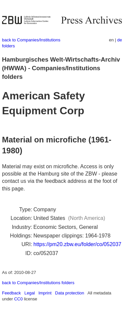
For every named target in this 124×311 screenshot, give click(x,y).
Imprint (45, 292)
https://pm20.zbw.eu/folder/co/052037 (77, 244)
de (119, 39)
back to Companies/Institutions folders (38, 282)
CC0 (18, 298)
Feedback (11, 292)
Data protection (69, 292)
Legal (29, 292)
